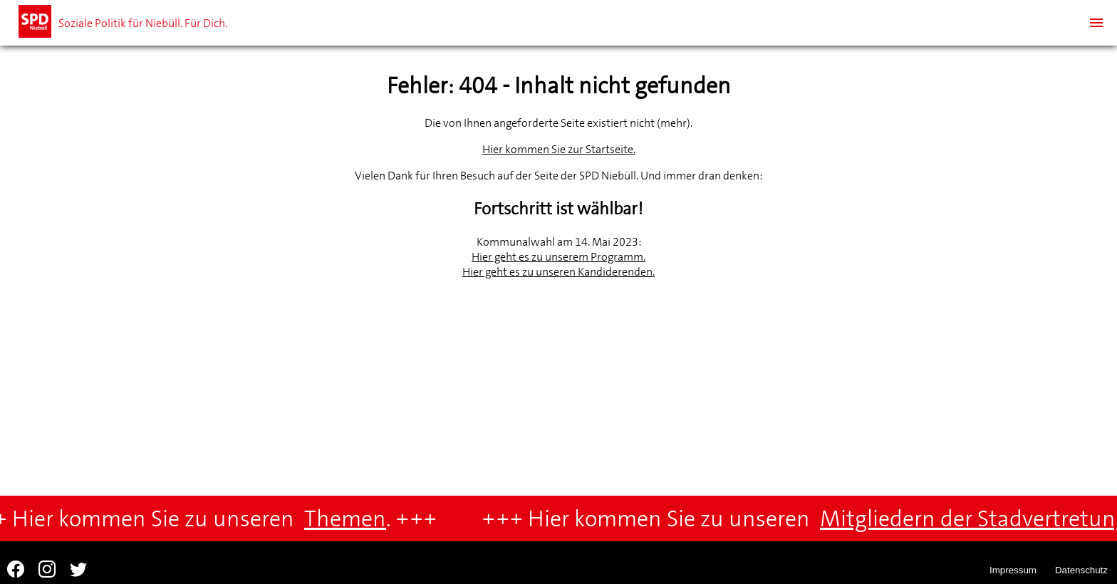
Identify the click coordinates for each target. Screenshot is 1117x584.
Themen (349, 518)
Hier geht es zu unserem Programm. (558, 256)
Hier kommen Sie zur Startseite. (558, 149)
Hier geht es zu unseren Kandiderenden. (558, 271)
